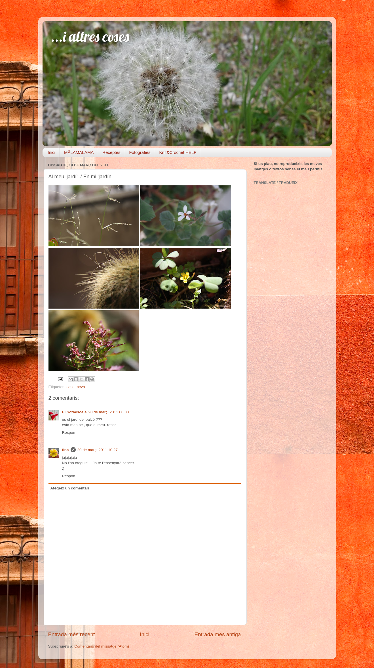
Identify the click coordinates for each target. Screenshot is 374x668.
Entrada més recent (71, 634)
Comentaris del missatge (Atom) (101, 646)
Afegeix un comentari (69, 488)
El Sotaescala (74, 412)
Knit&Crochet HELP (178, 152)
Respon (68, 432)
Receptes (111, 152)
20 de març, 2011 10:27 (97, 450)
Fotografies (140, 152)
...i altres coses (90, 36)
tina (65, 450)
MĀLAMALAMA (79, 152)
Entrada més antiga (218, 634)
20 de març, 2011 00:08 (108, 412)
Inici (51, 152)
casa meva (75, 387)
